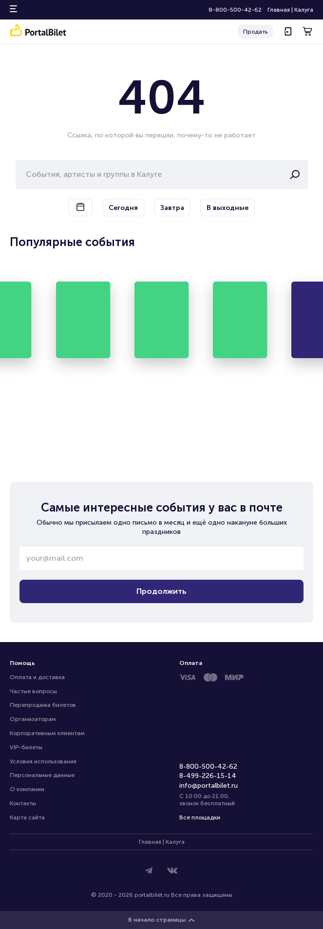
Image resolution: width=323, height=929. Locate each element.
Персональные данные (42, 775)
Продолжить (161, 591)
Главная (278, 9)
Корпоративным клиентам (47, 733)
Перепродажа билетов (43, 704)
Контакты (23, 803)
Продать (255, 31)
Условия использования (43, 761)
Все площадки (199, 817)
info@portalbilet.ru (208, 785)
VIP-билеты (26, 747)
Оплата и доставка (37, 677)
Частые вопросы (33, 691)
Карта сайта (27, 817)
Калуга (303, 9)
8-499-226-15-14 (207, 776)
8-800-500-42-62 (235, 9)
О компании (27, 789)
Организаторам (33, 719)
